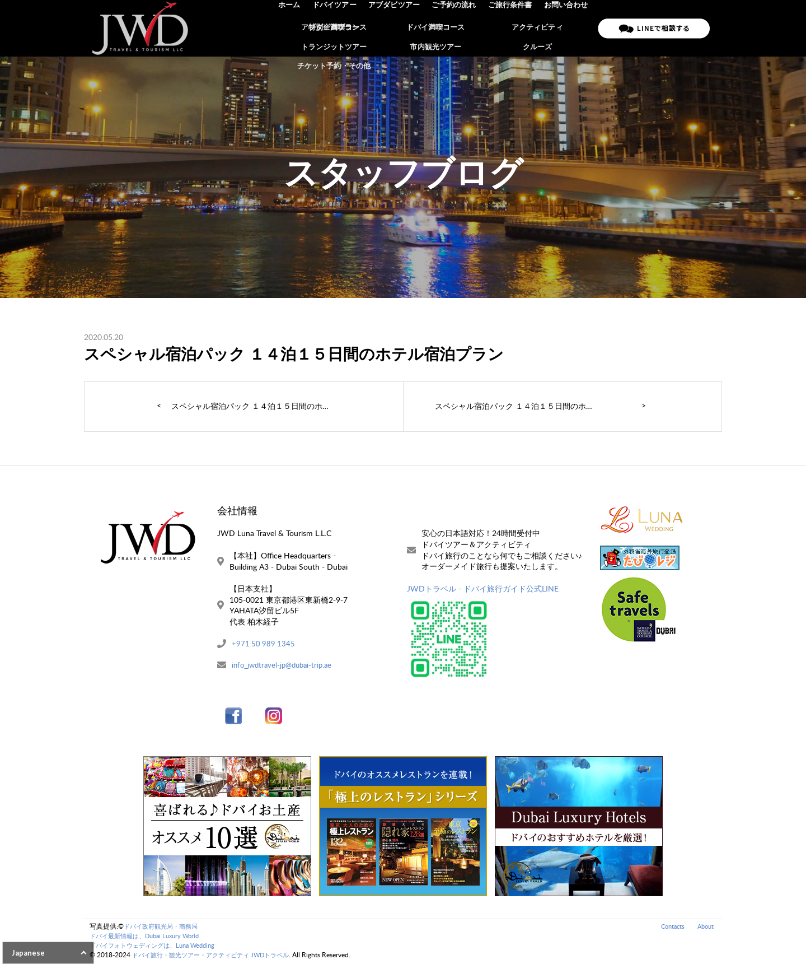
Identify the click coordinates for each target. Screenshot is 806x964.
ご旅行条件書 (511, 28)
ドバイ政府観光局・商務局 (164, 927)
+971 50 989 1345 (264, 644)
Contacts (669, 927)
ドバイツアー (340, 28)
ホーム (296, 28)
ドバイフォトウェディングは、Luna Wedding (158, 946)
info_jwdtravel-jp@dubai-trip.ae (285, 665)
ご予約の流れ (457, 28)
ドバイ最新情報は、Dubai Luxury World (149, 937)
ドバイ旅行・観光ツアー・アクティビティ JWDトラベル (217, 956)
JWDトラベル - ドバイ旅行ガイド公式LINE (483, 588)
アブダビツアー (398, 28)
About (704, 927)
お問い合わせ (566, 28)
